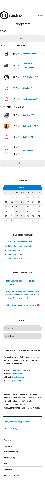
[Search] (22, 328)
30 (33, 197)
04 (17, 202)
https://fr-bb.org (10, 428)
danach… (22, 163)
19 (22, 211)
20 (28, 211)
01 (39, 197)
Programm (7, 440)
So (39, 193)
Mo (6, 193)
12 (22, 207)
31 (12, 221)
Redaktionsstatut (10, 452)
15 (39, 207)
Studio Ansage (18, 377)
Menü (40, 16)
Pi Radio (17, 380)
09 (6, 207)
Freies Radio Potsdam (20, 370)
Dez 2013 (22, 188)
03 (12, 202)
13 (28, 207)
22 (39, 211)
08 (39, 202)
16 (6, 211)
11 (17, 207)
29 (28, 197)
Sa (33, 193)
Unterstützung (9, 458)
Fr (28, 193)
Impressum (8, 469)
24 (12, 216)
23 (6, 216)
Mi (17, 193)
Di (11, 193)
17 (12, 211)
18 (17, 211)
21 (33, 211)
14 (33, 207)
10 (12, 207)
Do (22, 193)
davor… (23, 38)
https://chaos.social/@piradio (16, 422)
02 (6, 202)
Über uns (7, 463)
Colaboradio (17, 374)
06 (28, 202)
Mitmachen (8, 446)
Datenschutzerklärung (12, 475)
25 (6, 197)
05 (22, 202)
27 (17, 197)
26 (12, 197)
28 (22, 197)
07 (33, 202)
